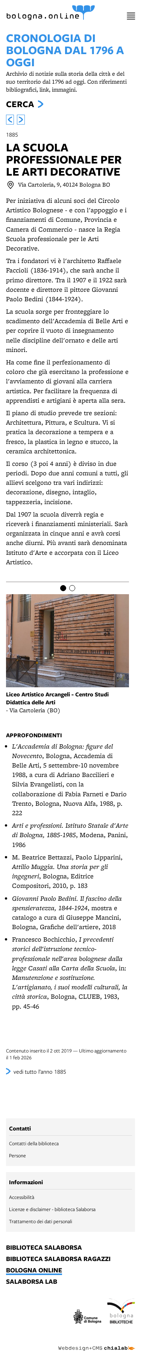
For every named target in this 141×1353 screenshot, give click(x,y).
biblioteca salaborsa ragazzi (58, 1259)
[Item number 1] (63, 588)
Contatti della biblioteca (34, 1143)
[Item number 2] (72, 588)
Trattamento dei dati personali (40, 1221)
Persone (17, 1155)
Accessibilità (21, 1197)
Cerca (20, 104)
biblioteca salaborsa (44, 1248)
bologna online (34, 1270)
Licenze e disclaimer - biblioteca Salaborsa (52, 1209)
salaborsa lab (31, 1282)
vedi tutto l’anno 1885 (40, 1071)
